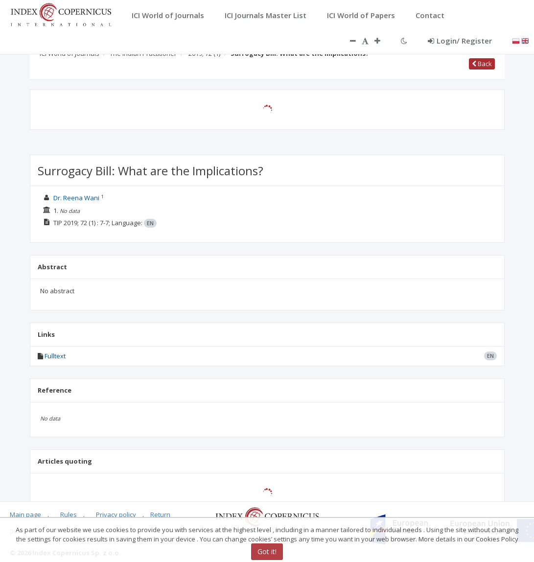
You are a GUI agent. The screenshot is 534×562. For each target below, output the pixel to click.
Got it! (267, 551)
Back (482, 63)
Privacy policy (116, 514)
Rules (68, 514)
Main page (25, 514)
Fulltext (55, 355)
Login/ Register (460, 41)
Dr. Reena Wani (76, 197)
